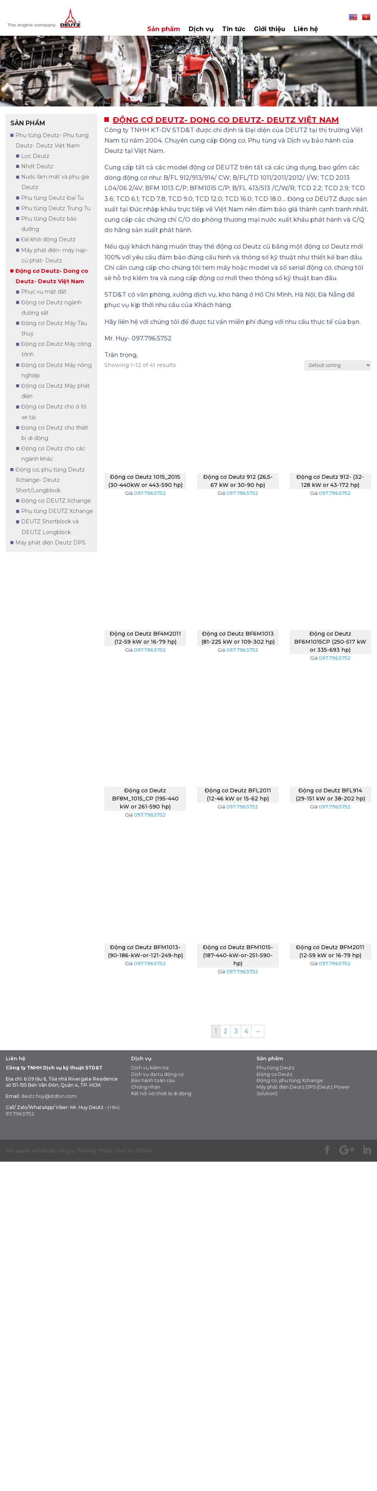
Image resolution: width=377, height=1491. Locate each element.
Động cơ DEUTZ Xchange (56, 500)
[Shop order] (337, 365)
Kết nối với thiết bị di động (161, 1093)
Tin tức (233, 30)
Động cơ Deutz (275, 1074)
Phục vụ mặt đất (43, 291)
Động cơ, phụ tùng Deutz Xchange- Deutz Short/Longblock (50, 480)
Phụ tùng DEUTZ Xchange (57, 511)
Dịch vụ (201, 30)
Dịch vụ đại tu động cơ (157, 1074)
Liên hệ (306, 30)
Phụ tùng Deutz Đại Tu (52, 197)
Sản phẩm (163, 30)
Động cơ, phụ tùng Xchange (290, 1080)
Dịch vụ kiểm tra (150, 1068)
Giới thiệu (269, 30)
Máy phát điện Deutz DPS (50, 542)
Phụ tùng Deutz (276, 1068)
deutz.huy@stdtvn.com (49, 1096)
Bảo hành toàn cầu (153, 1080)
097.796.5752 (150, 493)
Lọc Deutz (35, 156)
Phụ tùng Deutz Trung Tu (56, 208)
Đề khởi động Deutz (48, 239)
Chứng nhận (145, 1087)
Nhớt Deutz (37, 166)
